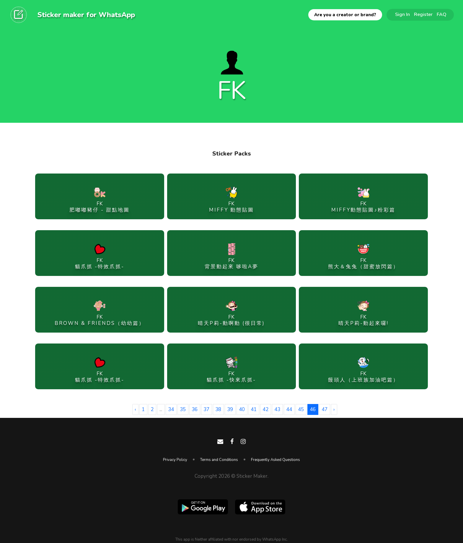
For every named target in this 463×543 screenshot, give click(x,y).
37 (206, 409)
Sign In (402, 14)
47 (324, 409)
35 (183, 409)
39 (230, 409)
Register (423, 14)
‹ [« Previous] (135, 409)
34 (171, 409)
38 (218, 409)
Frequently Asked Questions (275, 459)
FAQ (441, 14)
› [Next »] (334, 409)
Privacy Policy (175, 459)
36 (195, 409)
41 (254, 409)
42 (265, 409)
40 (242, 409)
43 (277, 409)
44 (289, 409)
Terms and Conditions (219, 459)
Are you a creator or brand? (345, 15)
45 (301, 409)
